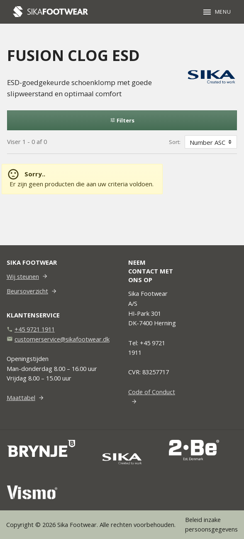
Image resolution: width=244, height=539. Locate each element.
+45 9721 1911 (35, 329)
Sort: (175, 142)
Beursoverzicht (27, 291)
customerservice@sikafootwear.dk (62, 339)
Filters (122, 120)
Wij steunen (23, 276)
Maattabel (21, 397)
